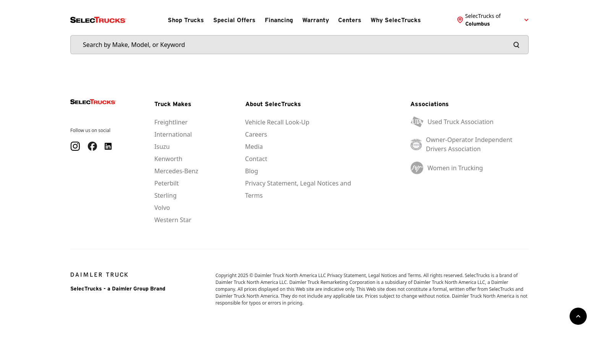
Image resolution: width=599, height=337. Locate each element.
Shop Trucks (186, 19)
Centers (349, 19)
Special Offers (234, 19)
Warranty (315, 19)
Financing (279, 19)
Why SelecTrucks (396, 19)
